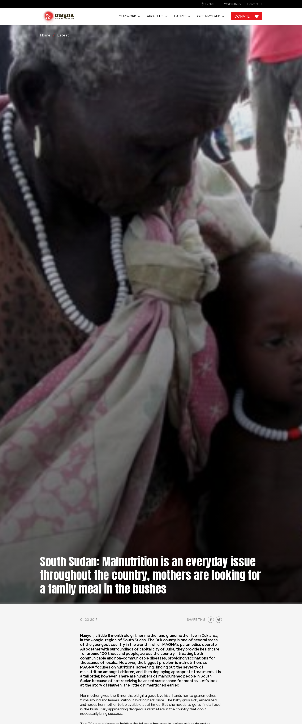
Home (45, 35)
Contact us (254, 4)
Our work (127, 16)
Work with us (232, 4)
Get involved (208, 16)
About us (155, 16)
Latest (180, 16)
